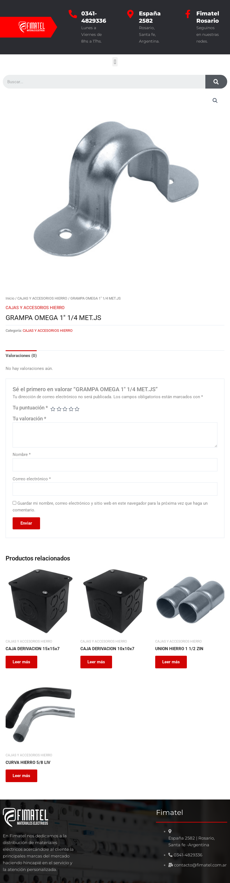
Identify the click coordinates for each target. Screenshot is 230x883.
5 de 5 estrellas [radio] (77, 409)
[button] (115, 61)
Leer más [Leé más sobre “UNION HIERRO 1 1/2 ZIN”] (172, 662)
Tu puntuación (30, 408)
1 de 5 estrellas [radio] (52, 409)
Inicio (10, 298)
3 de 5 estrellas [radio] (65, 409)
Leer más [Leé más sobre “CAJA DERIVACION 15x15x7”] (22, 662)
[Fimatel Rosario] (188, 14)
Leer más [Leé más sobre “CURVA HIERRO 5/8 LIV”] (22, 776)
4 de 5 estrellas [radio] (71, 409)
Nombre (22, 454)
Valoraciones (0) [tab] (21, 355)
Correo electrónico (32, 478)
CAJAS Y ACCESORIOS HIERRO (42, 298)
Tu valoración (29, 418)
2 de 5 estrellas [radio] (59, 409)
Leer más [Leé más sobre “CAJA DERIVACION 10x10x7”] (97, 662)
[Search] (216, 82)
